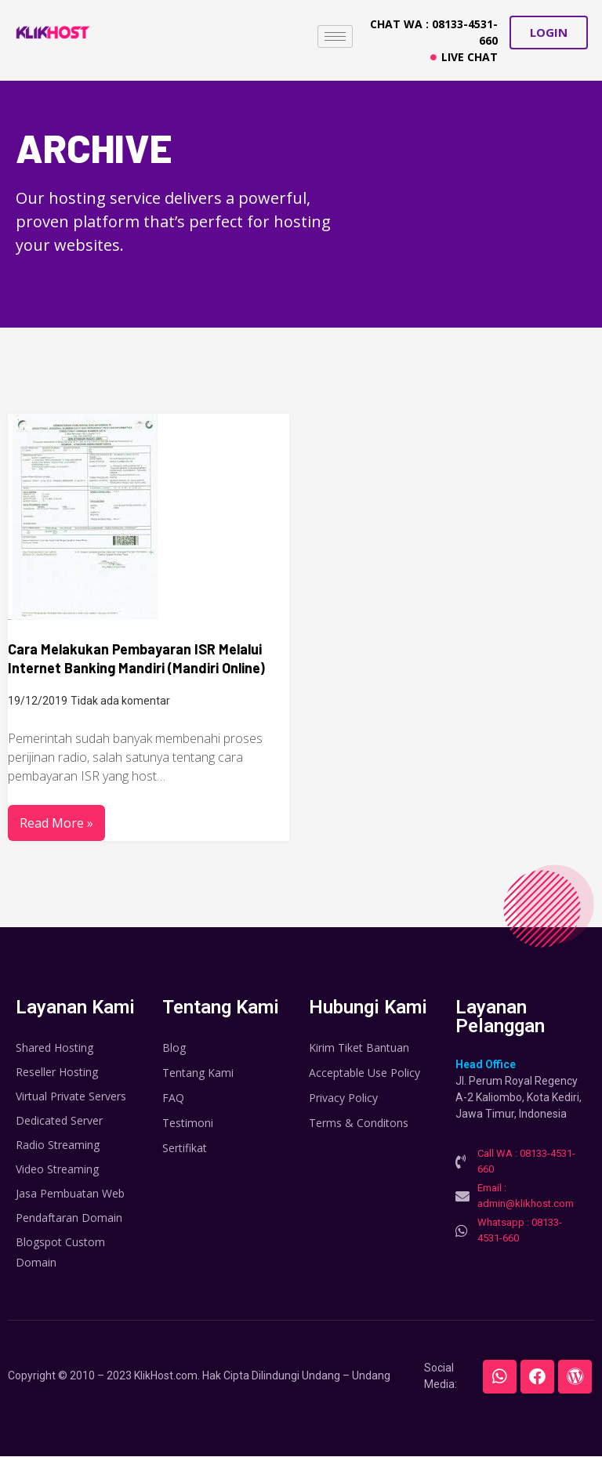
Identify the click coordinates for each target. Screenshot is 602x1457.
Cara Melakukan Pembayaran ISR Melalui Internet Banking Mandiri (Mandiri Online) (136, 658)
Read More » (56, 823)
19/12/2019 (37, 700)
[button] (549, 32)
